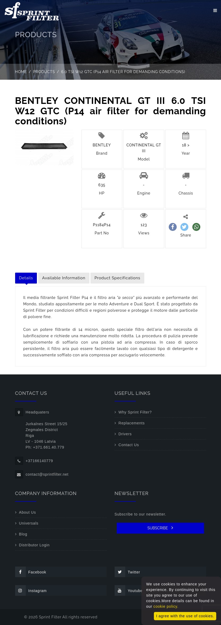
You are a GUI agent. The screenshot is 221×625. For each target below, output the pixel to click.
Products (44, 72)
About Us (27, 512)
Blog (23, 534)
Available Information (63, 278)
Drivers (125, 434)
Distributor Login (34, 545)
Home (21, 72)
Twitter (127, 572)
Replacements (132, 423)
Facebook (30, 572)
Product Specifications (117, 278)
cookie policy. (165, 606)
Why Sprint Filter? (135, 412)
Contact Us (129, 445)
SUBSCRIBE (160, 527)
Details (26, 278)
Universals (28, 523)
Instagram (31, 590)
